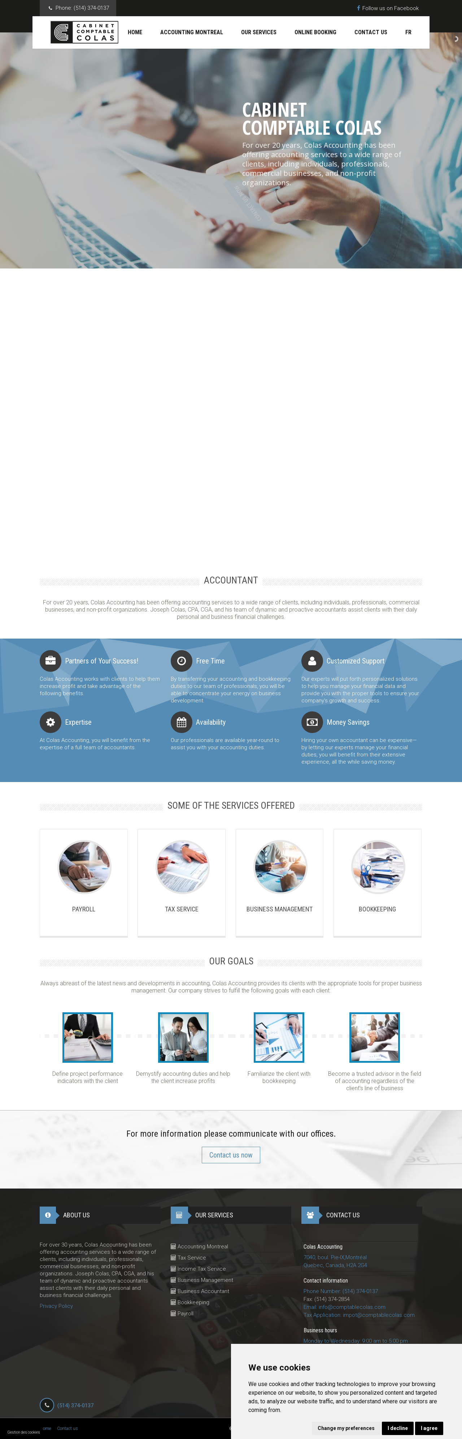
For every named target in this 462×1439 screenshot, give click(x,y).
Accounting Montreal (191, 32)
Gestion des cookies (24, 1432)
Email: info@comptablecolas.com (344, 1307)
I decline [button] (398, 1428)
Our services (258, 32)
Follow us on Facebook (388, 8)
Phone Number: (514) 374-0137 (341, 1291)
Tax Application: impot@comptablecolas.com (359, 1315)
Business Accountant (200, 1291)
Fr (408, 32)
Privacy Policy (56, 1306)
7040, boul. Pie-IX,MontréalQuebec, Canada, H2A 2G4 (335, 1261)
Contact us (370, 32)
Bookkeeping (190, 1302)
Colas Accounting (323, 1246)
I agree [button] (429, 1428)
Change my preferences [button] (346, 1428)
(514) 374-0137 (75, 1405)
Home (135, 32)
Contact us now (231, 1155)
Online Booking (315, 32)
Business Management (202, 1280)
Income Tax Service (198, 1269)
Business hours (320, 1330)
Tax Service (188, 1257)
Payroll (182, 1313)
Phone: (82, 8)
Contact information (326, 1280)
